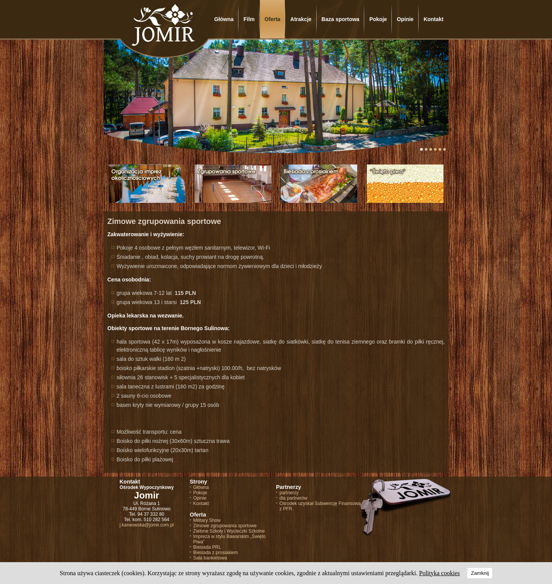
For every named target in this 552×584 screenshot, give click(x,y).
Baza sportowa (341, 19)
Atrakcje (300, 19)
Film (249, 19)
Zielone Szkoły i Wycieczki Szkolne (229, 531)
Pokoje (378, 19)
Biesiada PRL (207, 547)
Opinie (405, 19)
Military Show (206, 520)
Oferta (272, 19)
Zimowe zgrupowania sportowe (224, 525)
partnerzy (289, 492)
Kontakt (434, 19)
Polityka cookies (439, 573)
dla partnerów (293, 498)
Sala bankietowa (210, 558)
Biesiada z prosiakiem (215, 552)
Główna (224, 19)
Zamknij (480, 573)
